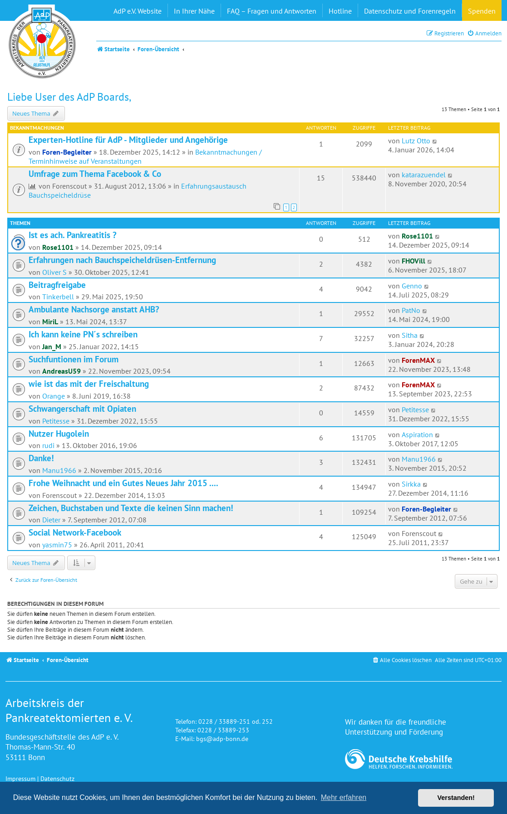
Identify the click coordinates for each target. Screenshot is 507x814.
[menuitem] (484, 33)
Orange (53, 395)
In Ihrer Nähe (194, 10)
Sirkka (411, 483)
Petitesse (55, 420)
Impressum (20, 778)
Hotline (340, 10)
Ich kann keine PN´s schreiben (83, 334)
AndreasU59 (61, 370)
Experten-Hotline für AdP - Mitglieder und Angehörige (128, 139)
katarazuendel (424, 174)
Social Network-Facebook (75, 532)
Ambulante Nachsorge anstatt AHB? (94, 309)
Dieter (51, 519)
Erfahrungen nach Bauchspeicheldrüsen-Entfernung (122, 259)
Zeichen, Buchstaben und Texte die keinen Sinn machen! (131, 507)
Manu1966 (59, 470)
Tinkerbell (58, 296)
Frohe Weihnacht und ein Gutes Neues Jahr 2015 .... (123, 483)
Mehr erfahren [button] (344, 797)
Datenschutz (57, 778)
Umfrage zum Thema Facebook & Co (95, 173)
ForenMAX (418, 360)
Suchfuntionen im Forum (73, 359)
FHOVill (413, 260)
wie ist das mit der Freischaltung (89, 383)
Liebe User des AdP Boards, (69, 97)
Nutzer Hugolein (59, 433)
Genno (412, 285)
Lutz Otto (416, 140)
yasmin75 (57, 544)
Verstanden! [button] (456, 797)
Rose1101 (58, 247)
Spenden (482, 10)
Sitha (410, 335)
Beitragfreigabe (57, 284)
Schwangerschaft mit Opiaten (82, 408)
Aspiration (417, 434)
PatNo (411, 310)
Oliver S (54, 272)
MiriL (50, 321)
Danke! (41, 458)
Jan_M (51, 346)
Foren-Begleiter (67, 151)
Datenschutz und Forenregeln (410, 10)
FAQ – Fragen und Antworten (271, 10)
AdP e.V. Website (137, 10)
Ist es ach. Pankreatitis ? (73, 234)
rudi (48, 445)
